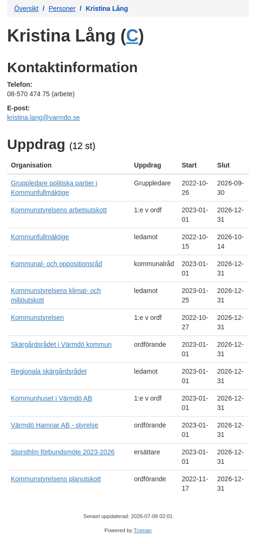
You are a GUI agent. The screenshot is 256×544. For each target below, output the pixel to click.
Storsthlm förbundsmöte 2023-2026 (62, 452)
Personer (62, 8)
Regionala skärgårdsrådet (48, 371)
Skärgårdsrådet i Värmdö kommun (61, 344)
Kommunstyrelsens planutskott (56, 479)
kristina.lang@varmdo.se (43, 117)
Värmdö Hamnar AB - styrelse (54, 425)
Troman (143, 530)
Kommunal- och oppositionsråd (56, 264)
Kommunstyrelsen (37, 317)
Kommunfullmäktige (40, 237)
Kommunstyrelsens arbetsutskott (59, 210)
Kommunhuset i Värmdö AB (51, 398)
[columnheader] (68, 165)
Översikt (26, 8)
